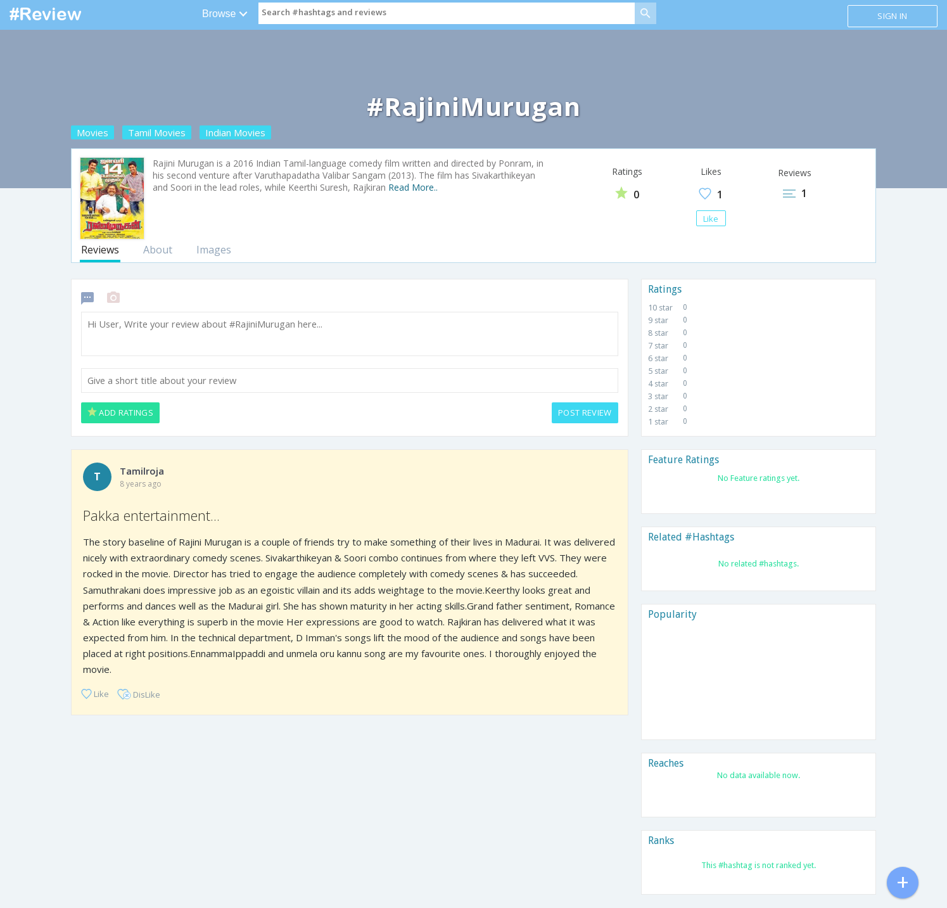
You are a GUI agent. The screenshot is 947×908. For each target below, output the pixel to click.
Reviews (100, 250)
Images (213, 250)
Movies (92, 132)
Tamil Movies (157, 132)
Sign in (892, 16)
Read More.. (413, 187)
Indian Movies (235, 132)
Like (711, 218)
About (157, 250)
